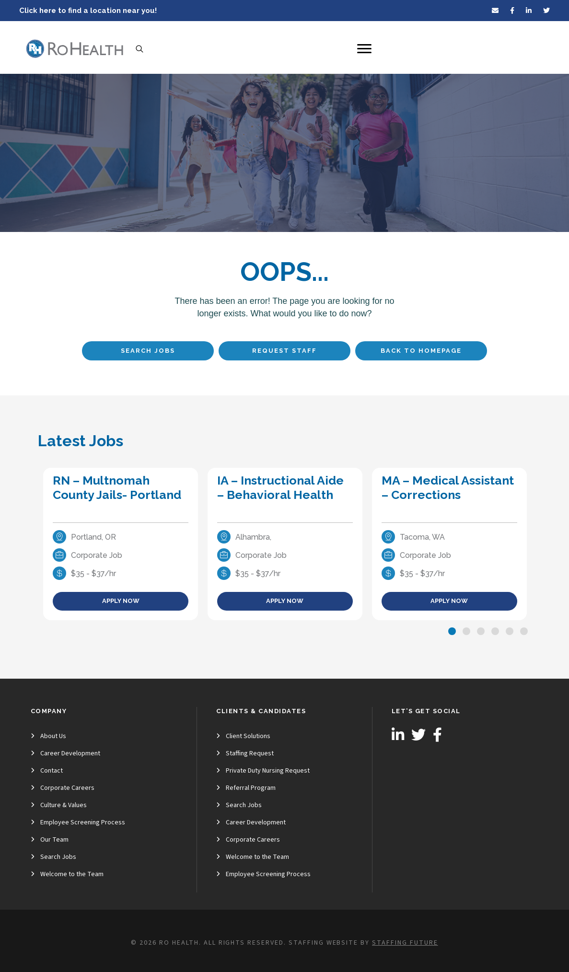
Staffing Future (405, 943)
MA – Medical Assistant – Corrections (448, 487)
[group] (120, 544)
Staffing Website (323, 943)
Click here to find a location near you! (88, 10)
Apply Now (120, 600)
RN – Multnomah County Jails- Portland (117, 487)
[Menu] (364, 49)
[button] (452, 631)
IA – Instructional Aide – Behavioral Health (280, 487)
